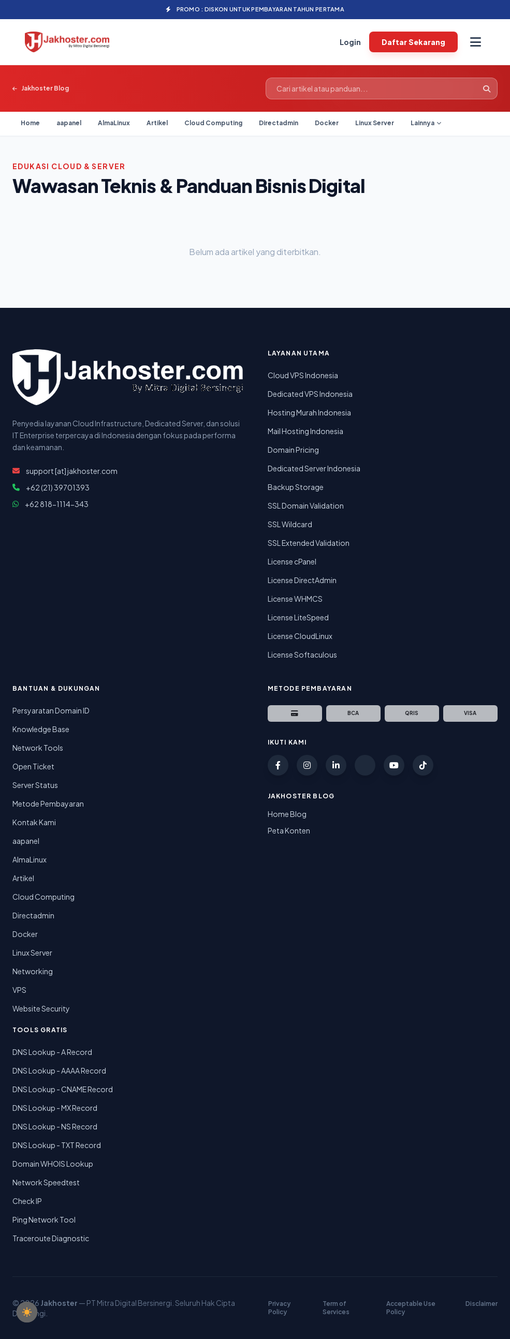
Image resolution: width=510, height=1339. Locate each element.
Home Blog (287, 814)
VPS (19, 989)
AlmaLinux (114, 123)
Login (350, 42)
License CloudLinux (300, 636)
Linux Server (374, 123)
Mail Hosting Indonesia (305, 431)
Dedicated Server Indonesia (314, 468)
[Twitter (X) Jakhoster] (365, 765)
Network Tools (37, 747)
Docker (327, 123)
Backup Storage (296, 487)
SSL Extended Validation (308, 542)
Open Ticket (33, 766)
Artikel (157, 123)
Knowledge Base (40, 729)
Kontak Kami (34, 822)
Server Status (35, 785)
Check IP (27, 1201)
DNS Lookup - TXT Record (56, 1145)
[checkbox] (27, 1312)
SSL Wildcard (290, 524)
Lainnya (426, 123)
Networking (32, 971)
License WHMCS (295, 598)
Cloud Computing (213, 123)
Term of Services (336, 1308)
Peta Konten (289, 830)
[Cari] (486, 88)
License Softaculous (302, 654)
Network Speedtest (46, 1182)
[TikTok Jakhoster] (423, 765)
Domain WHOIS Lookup (52, 1163)
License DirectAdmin (302, 580)
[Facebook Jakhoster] (278, 765)
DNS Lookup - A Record (52, 1052)
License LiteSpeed (298, 617)
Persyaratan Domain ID (51, 710)
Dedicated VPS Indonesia (310, 393)
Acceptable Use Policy (410, 1308)
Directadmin (278, 123)
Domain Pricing (293, 449)
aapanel (68, 123)
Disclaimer (481, 1303)
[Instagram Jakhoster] (307, 765)
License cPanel (292, 561)
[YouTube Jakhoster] (394, 765)
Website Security (41, 1008)
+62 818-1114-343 (57, 504)
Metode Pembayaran (48, 803)
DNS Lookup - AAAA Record (59, 1070)
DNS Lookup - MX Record (54, 1107)
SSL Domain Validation (306, 505)
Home (30, 123)
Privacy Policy (279, 1308)
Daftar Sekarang (413, 42)
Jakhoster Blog (40, 88)
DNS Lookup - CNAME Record (62, 1089)
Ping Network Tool (44, 1219)
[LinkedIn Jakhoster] (336, 765)
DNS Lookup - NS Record (54, 1126)
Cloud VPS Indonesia (303, 375)
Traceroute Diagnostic (50, 1238)
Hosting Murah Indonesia (309, 412)
